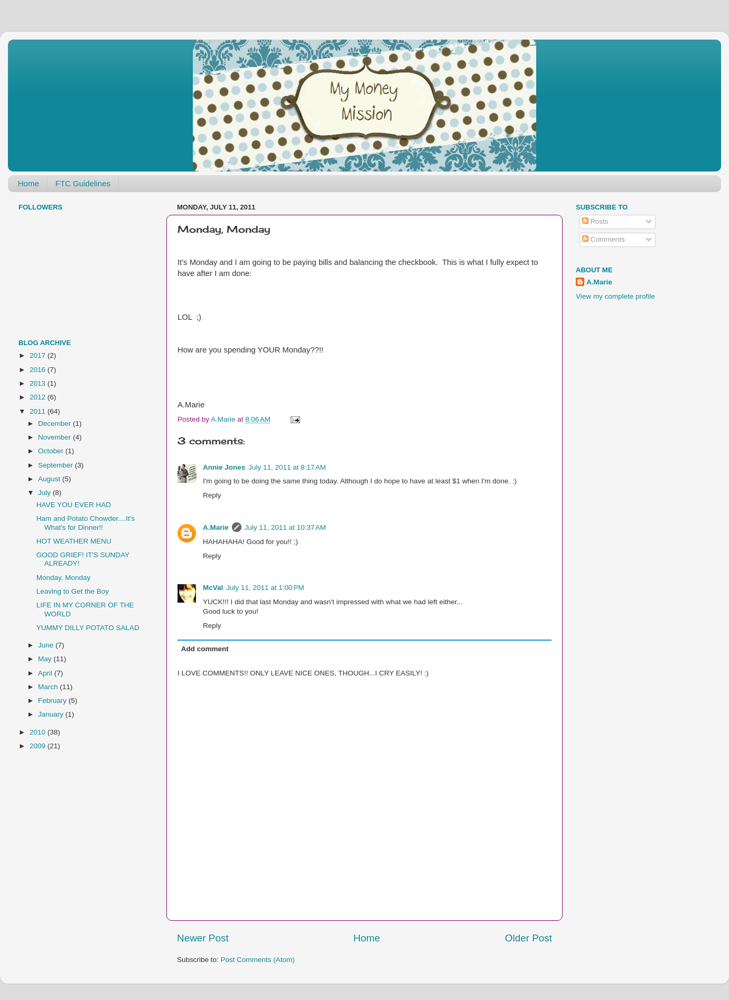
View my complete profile (615, 296)
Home (28, 183)
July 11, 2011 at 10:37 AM (285, 527)
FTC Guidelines (82, 183)
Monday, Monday (63, 578)
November (55, 437)
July (45, 493)
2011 (39, 411)
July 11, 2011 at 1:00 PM (265, 588)
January (52, 714)
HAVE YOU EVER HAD (73, 505)
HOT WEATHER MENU (73, 541)
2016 (39, 370)
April (46, 673)
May (45, 659)
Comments (603, 239)
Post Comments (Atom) (258, 960)
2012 (39, 397)
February (53, 700)
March (49, 687)
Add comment (205, 649)
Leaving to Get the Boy (72, 591)
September (56, 465)
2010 (39, 732)
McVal (213, 588)
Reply (212, 495)
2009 (39, 746)
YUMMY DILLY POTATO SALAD (87, 628)
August (50, 479)
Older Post (528, 938)
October (52, 451)
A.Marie (216, 527)
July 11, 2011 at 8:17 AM (287, 467)
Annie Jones (224, 467)
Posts (595, 221)
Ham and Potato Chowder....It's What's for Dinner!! (85, 523)
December (55, 423)
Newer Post (203, 938)
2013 (39, 383)
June (46, 645)
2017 (39, 355)
